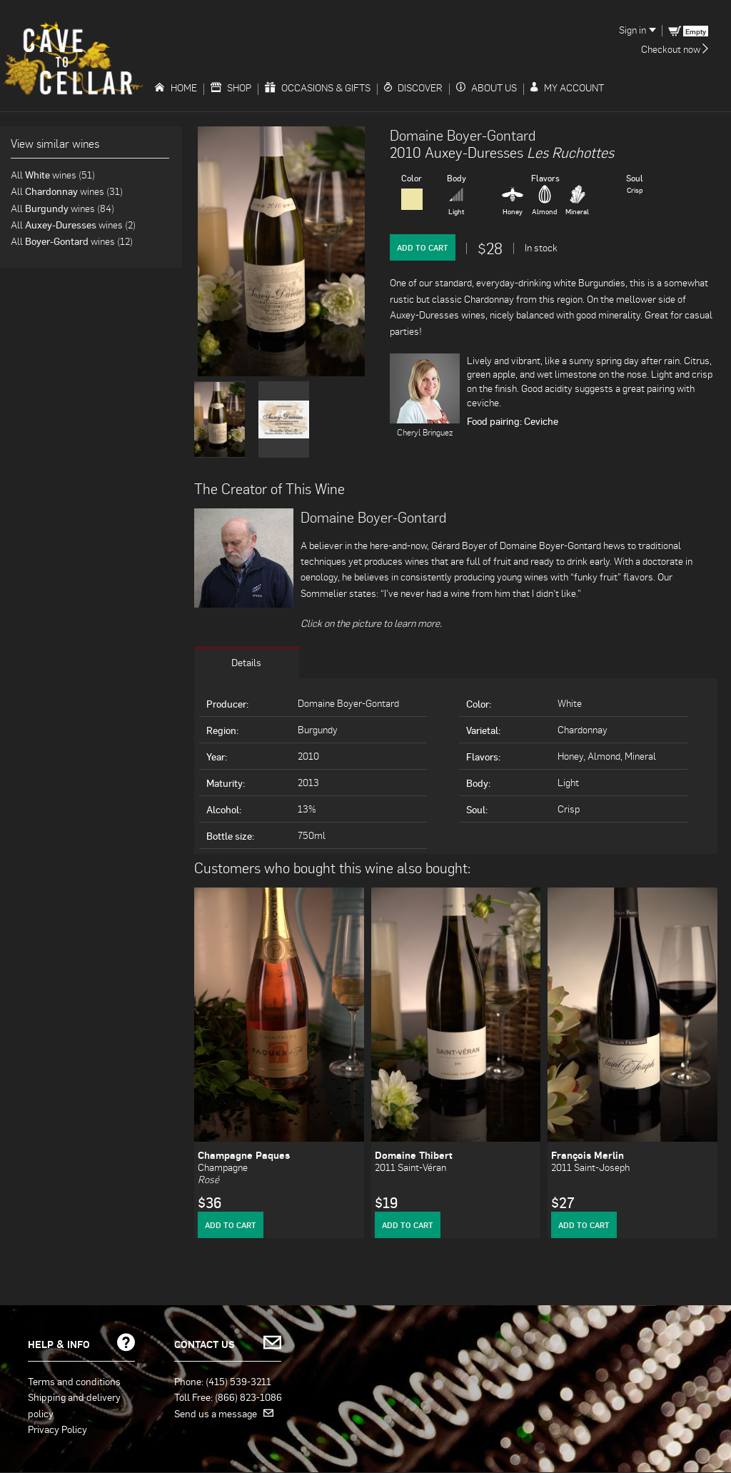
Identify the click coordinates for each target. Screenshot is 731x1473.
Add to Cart (422, 247)
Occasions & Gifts (317, 87)
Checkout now (674, 49)
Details (246, 662)
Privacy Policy (57, 1428)
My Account (567, 87)
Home (175, 87)
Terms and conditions (74, 1380)
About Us (486, 87)
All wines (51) (53, 175)
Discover (413, 87)
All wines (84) (62, 208)
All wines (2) (73, 224)
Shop (231, 87)
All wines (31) (67, 191)
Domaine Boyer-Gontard (462, 135)
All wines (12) (72, 241)
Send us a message (223, 1413)
